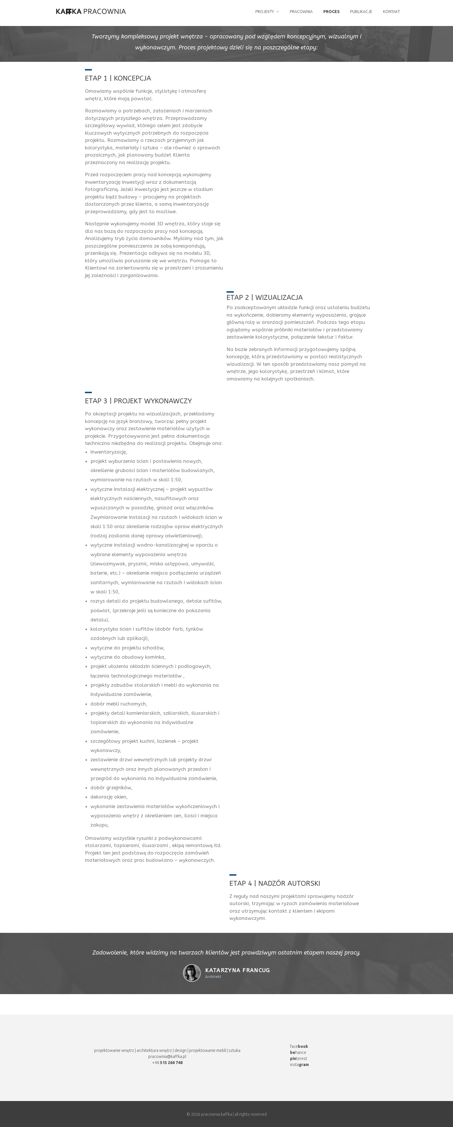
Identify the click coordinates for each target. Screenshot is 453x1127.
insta (299, 1064)
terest (298, 1058)
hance (298, 1052)
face (299, 1046)
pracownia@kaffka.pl (167, 1056)
